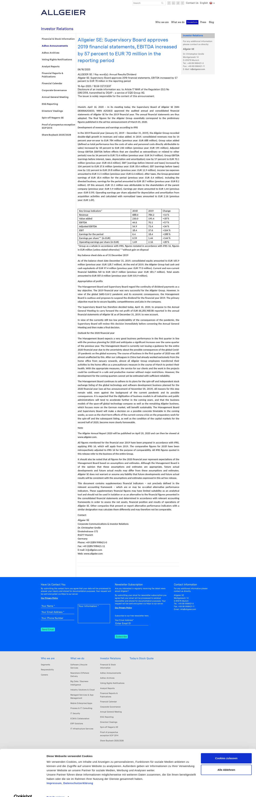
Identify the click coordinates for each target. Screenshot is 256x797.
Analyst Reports (51, 66)
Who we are (48, 658)
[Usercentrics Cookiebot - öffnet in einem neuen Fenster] (23, 790)
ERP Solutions (76, 723)
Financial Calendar (52, 83)
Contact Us (192, 3)
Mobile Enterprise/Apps (81, 703)
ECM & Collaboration (79, 718)
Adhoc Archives (50, 52)
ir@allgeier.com (197, 69)
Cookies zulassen (226, 751)
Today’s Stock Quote (142, 658)
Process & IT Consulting (81, 708)
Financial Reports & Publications (52, 75)
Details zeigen (56, 789)
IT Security (75, 713)
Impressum (54, 775)
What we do (77, 658)
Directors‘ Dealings (52, 111)
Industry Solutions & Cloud (82, 689)
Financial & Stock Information (58, 39)
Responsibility (47, 669)
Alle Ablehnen (226, 762)
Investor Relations (110, 658)
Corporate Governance (54, 90)
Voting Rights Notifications (57, 59)
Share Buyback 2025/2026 (56, 134)
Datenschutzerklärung (78, 775)
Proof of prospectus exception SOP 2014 (58, 126)
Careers (44, 675)
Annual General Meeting (55, 97)
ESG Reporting (50, 104)
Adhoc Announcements (55, 45)
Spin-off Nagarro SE (53, 117)
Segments (45, 664)
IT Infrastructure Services (81, 728)
